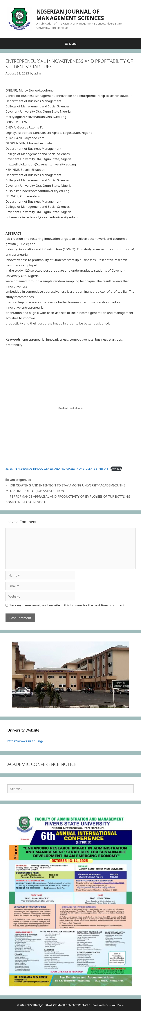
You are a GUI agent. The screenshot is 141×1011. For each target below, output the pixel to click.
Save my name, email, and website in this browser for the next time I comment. (67, 605)
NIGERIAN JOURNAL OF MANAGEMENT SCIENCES (70, 15)
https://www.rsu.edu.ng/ (25, 741)
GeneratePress (114, 1005)
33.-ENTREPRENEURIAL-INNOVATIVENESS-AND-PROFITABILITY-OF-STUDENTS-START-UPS (57, 468)
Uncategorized (20, 479)
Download (116, 468)
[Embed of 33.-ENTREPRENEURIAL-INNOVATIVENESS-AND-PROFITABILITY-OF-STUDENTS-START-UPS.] (70, 408)
